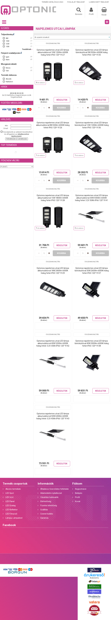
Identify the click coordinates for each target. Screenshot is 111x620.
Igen (7, 57)
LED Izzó (9, 497)
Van (7, 71)
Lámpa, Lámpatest (14, 518)
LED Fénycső (11, 514)
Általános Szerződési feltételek (54, 489)
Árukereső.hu (94, 578)
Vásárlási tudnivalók (49, 497)
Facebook (9, 525)
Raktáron (9, 82)
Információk (46, 483)
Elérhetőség (45, 501)
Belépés (78, 493)
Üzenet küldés (46, 514)
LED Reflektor (12, 509)
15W (7, 46)
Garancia (44, 518)
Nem (8, 60)
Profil (77, 497)
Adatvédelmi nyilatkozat (51, 493)
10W (7, 41)
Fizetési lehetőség (48, 505)
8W (7, 38)
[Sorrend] (72, 37)
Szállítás (44, 509)
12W (7, 44)
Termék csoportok (15, 483)
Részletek (61, 100)
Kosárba (61, 108)
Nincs (8, 68)
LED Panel (10, 501)
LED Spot (10, 493)
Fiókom (77, 483)
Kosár (77, 501)
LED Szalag (11, 505)
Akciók (8, 79)
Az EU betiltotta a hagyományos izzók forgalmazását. (16, 96)
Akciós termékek (13, 489)
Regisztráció (80, 489)
